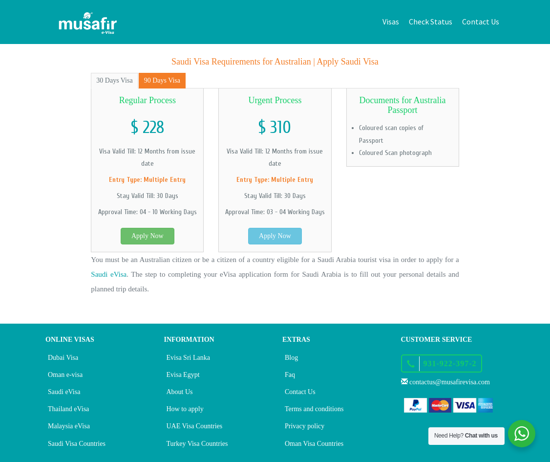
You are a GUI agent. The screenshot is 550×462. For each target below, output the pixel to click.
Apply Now (147, 236)
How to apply (185, 409)
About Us (180, 392)
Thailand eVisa (68, 409)
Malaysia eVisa (69, 426)
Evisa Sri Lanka (188, 357)
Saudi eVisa (109, 274)
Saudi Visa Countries (77, 443)
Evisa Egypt (183, 374)
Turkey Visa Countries (197, 443)
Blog (291, 357)
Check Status (430, 21)
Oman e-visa (65, 374)
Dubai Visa (63, 357)
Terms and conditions (314, 409)
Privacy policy (304, 426)
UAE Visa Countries (195, 426)
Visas (390, 21)
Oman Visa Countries (314, 443)
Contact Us (480, 21)
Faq (290, 374)
